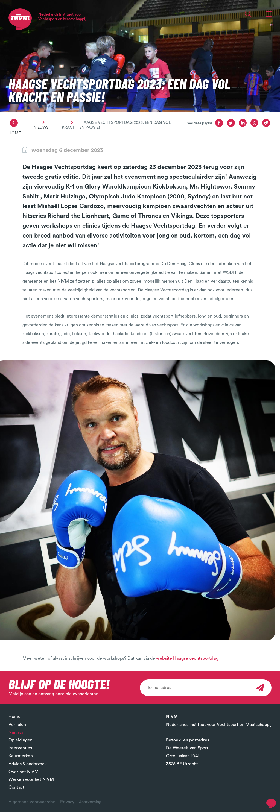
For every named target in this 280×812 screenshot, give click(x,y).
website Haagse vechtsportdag (187, 658)
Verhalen (17, 724)
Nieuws (41, 127)
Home (14, 133)
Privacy (67, 802)
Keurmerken (20, 756)
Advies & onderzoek (27, 764)
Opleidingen (20, 740)
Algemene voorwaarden (32, 802)
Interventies (20, 748)
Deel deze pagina (199, 123)
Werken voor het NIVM (31, 779)
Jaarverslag (90, 802)
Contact (16, 787)
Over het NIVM (23, 772)
